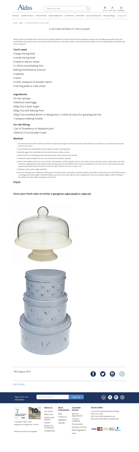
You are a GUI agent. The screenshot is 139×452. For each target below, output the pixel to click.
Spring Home (122, 16)
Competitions (49, 431)
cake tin (86, 193)
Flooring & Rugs (109, 16)
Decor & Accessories (93, 16)
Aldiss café (48, 414)
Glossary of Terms (79, 427)
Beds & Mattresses (56, 16)
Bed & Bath (80, 16)
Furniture (15, 16)
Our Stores (48, 411)
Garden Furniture (27, 16)
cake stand (71, 193)
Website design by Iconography (25, 431)
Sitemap (61, 423)
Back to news (19, 384)
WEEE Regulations (79, 430)
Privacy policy (77, 424)
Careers (47, 422)
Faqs (74, 433)
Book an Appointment (77, 414)
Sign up (76, 397)
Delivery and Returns (49, 418)
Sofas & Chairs (41, 16)
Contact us (62, 416)
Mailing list (62, 420)
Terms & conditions (76, 420)
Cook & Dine (69, 16)
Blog (60, 413)
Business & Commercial (49, 426)
